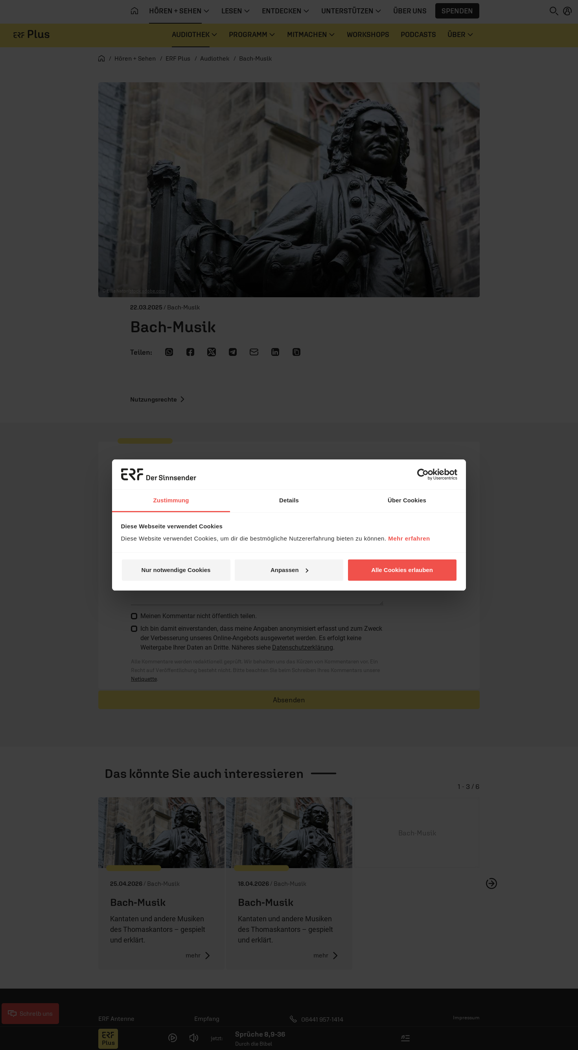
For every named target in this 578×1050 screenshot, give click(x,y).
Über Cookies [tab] (407, 500)
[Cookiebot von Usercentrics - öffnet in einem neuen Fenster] (422, 474)
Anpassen (289, 570)
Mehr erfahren (409, 538)
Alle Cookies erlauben (402, 570)
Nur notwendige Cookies (176, 570)
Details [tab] (289, 500)
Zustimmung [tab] (171, 500)
